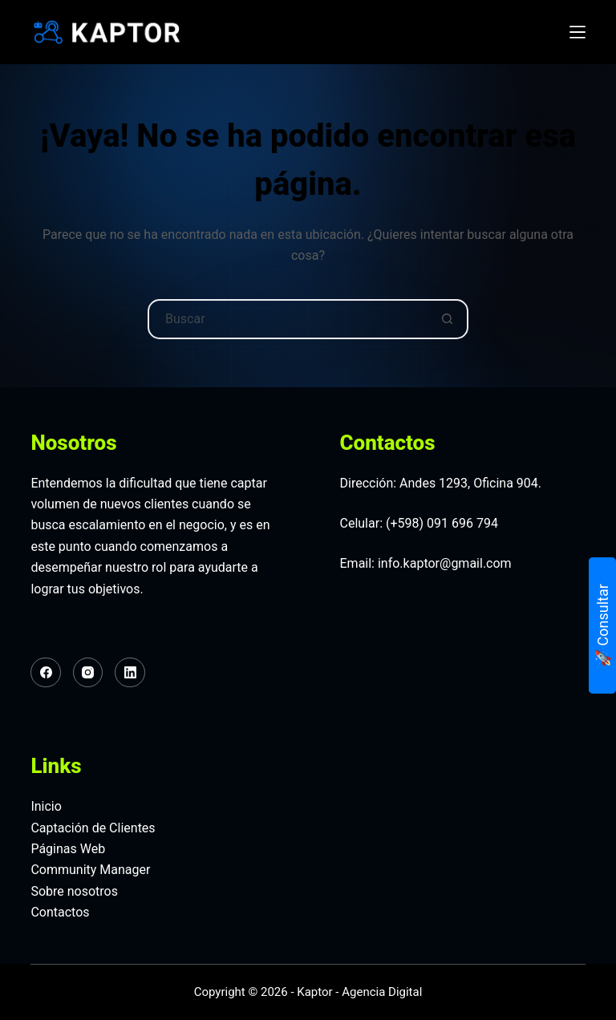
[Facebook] (45, 673)
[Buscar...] (288, 319)
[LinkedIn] (130, 673)
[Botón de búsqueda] (447, 319)
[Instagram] (88, 673)
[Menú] (577, 32)
